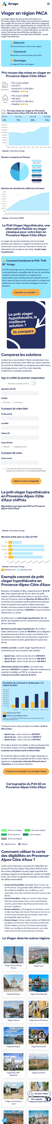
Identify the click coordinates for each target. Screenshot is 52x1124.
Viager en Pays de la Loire (13, 1103)
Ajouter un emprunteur (18, 384)
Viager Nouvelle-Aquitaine (13, 1074)
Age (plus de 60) (8, 389)
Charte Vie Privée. (38, 471)
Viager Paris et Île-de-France (13, 967)
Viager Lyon (38, 966)
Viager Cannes (13, 1020)
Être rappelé (36, 1099)
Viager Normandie (38, 1047)
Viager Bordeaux (13, 994)
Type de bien (7, 443)
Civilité (4, 398)
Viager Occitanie (38, 1073)
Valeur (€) (5, 433)
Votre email (6, 458)
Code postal (6, 414)
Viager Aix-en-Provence (38, 1020)
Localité (4, 423)
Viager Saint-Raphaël (38, 994)
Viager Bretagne (13, 1047)
